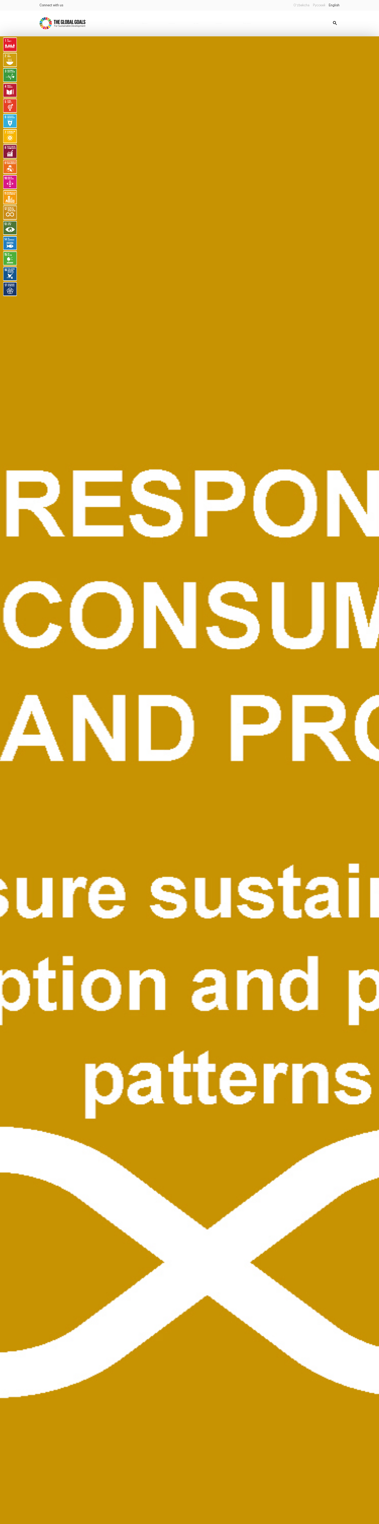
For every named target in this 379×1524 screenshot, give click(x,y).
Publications (144, 23)
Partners (196, 23)
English (334, 5)
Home (106, 23)
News (122, 23)
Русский (319, 5)
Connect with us (51, 5)
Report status (247, 23)
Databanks (219, 23)
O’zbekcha (301, 5)
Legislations (172, 23)
